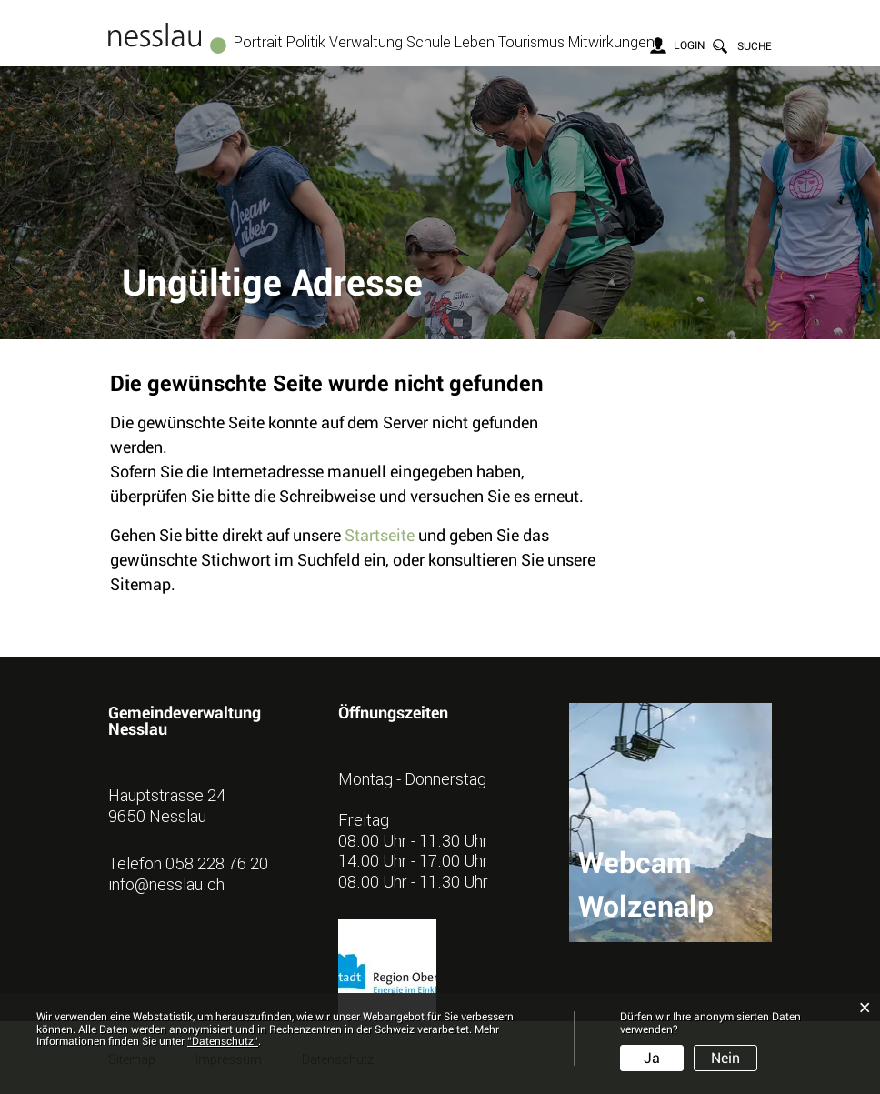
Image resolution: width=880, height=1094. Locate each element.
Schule (428, 42)
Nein (725, 1058)
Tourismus (531, 42)
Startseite (380, 535)
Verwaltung (366, 42)
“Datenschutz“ (222, 1041)
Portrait (258, 42)
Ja (652, 1058)
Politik (305, 42)
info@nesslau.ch (166, 884)
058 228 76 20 (216, 863)
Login (689, 45)
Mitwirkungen (611, 42)
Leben (475, 42)
